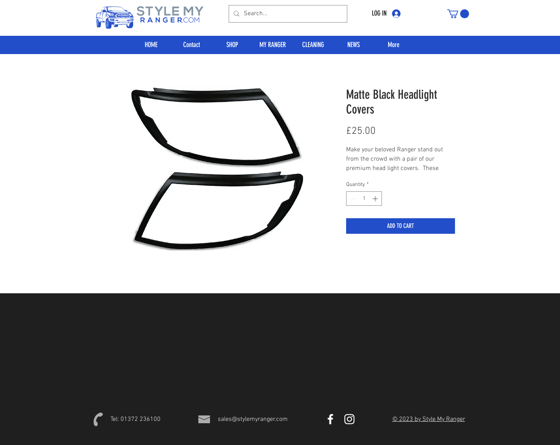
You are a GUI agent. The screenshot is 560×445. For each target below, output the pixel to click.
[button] (458, 13)
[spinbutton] (364, 198)
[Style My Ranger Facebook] (330, 419)
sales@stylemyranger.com (253, 419)
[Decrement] (352, 198)
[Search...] (287, 13)
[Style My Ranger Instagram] (349, 419)
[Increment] (376, 198)
